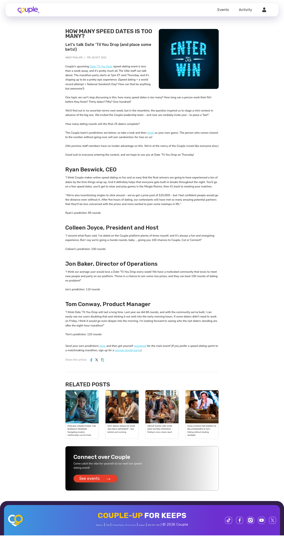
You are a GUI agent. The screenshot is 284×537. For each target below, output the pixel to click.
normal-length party (127, 350)
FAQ (90, 526)
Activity (245, 10)
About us (76, 526)
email (150, 133)
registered (140, 346)
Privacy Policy (108, 526)
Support (152, 526)
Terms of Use (131, 526)
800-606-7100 (174, 526)
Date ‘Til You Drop (101, 66)
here (102, 346)
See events (96, 480)
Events (223, 10)
